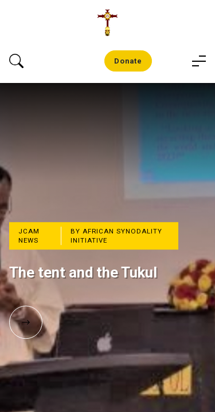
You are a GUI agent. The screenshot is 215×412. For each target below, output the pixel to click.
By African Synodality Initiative (116, 235)
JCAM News (29, 235)
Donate (128, 61)
